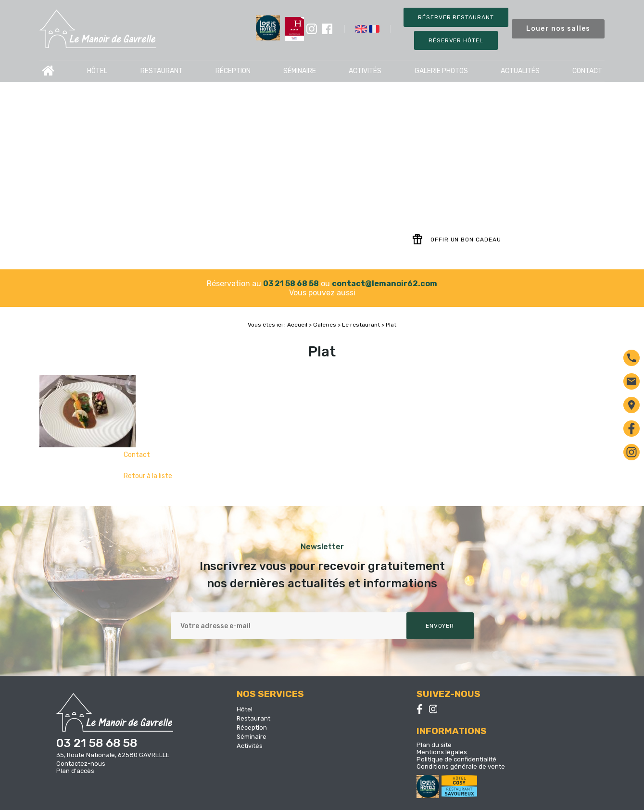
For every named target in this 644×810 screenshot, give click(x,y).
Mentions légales (442, 752)
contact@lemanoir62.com (384, 283)
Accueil (48, 71)
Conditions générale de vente (461, 766)
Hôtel (97, 71)
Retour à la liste (148, 476)
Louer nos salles (558, 29)
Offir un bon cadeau (456, 239)
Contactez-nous (80, 763)
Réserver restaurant (456, 17)
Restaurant (161, 71)
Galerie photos (441, 71)
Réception (233, 71)
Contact (587, 71)
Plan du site (434, 744)
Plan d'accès (75, 770)
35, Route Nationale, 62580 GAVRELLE (113, 755)
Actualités (520, 71)
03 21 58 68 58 (291, 283)
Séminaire (299, 71)
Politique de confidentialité (456, 759)
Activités (365, 71)
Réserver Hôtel (456, 40)
